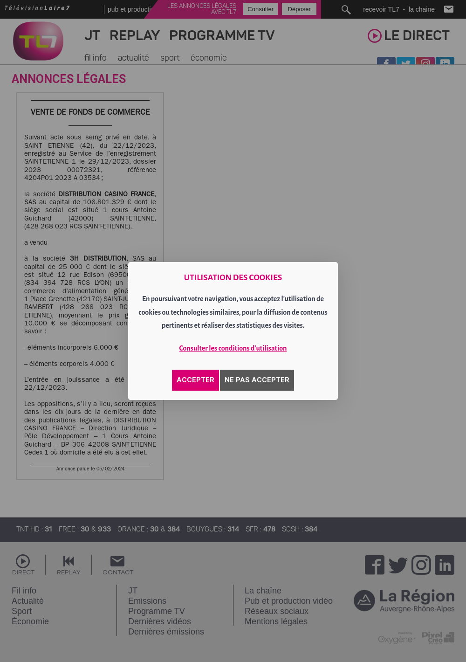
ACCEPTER (195, 380)
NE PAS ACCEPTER (257, 380)
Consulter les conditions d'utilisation (233, 348)
